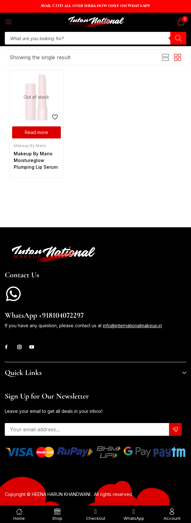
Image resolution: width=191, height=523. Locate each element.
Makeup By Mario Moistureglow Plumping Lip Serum (36, 160)
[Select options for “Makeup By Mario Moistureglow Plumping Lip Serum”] (36, 132)
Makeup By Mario (30, 145)
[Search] (178, 38)
